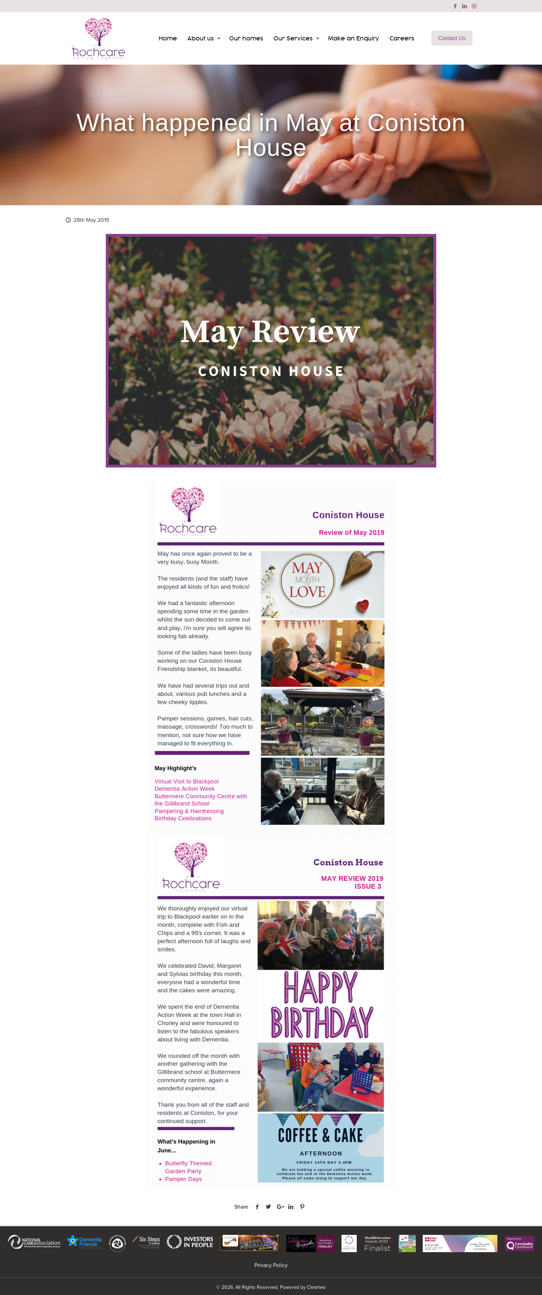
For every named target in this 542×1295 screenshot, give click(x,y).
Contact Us (452, 38)
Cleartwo (316, 1287)
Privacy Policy (271, 1265)
